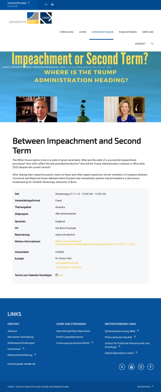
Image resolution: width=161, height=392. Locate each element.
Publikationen (128, 31)
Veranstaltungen (102, 31)
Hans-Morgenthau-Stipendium (73, 331)
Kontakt (140, 43)
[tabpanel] (80, 86)
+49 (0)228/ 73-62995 (68, 267)
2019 (62, 67)
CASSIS (5, 67)
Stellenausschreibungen (21, 342)
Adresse (12, 331)
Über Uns (147, 31)
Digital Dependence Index (121, 353)
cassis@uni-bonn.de (66, 262)
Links (14, 314)
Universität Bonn (19, 3)
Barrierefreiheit (145, 387)
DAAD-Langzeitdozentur (69, 336)
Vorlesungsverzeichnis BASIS (75, 343)
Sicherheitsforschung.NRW (122, 331)
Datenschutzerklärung (22, 354)
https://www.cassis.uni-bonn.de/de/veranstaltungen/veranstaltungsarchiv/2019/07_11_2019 (95, 243)
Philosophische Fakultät (120, 337)
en (46, 4)
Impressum (16, 348)
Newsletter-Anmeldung (21, 336)
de (52, 4)
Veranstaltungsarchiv (45, 67)
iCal (61, 275)
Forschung (66, 31)
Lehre (82, 31)
